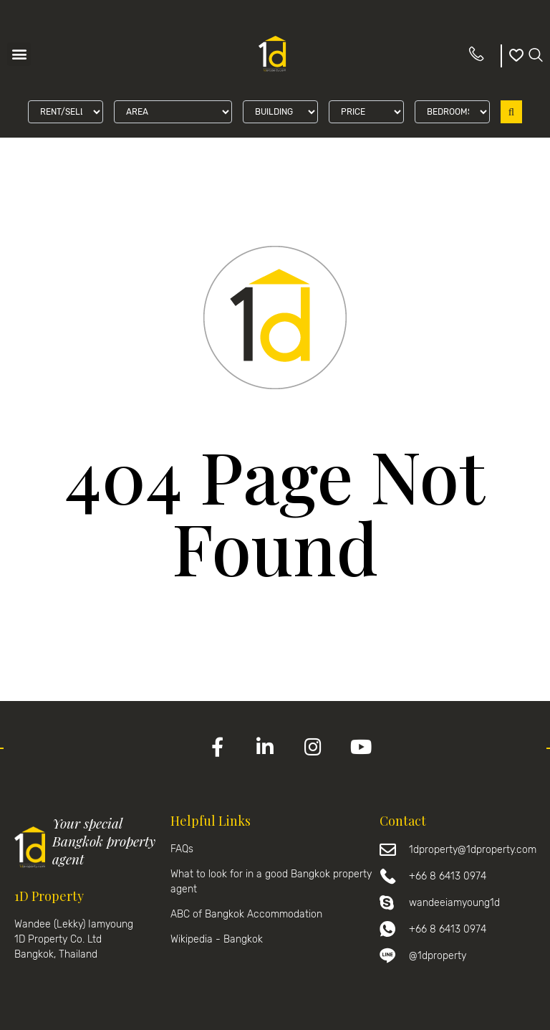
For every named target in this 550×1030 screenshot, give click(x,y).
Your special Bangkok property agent (103, 841)
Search (511, 111)
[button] (19, 54)
